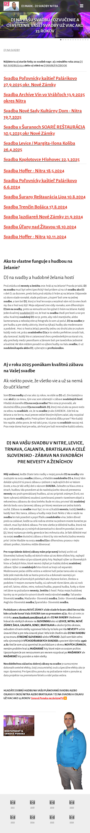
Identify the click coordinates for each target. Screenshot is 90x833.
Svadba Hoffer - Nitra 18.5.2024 (34, 170)
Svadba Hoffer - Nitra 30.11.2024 (35, 236)
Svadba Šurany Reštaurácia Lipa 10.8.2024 (45, 196)
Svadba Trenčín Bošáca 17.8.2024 (35, 206)
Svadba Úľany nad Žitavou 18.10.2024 (40, 226)
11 (85, 39)
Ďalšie (85, 19)
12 (87, 39)
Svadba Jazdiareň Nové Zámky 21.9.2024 (43, 216)
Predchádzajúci (4, 19)
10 (83, 39)
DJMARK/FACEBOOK (55, 65)
